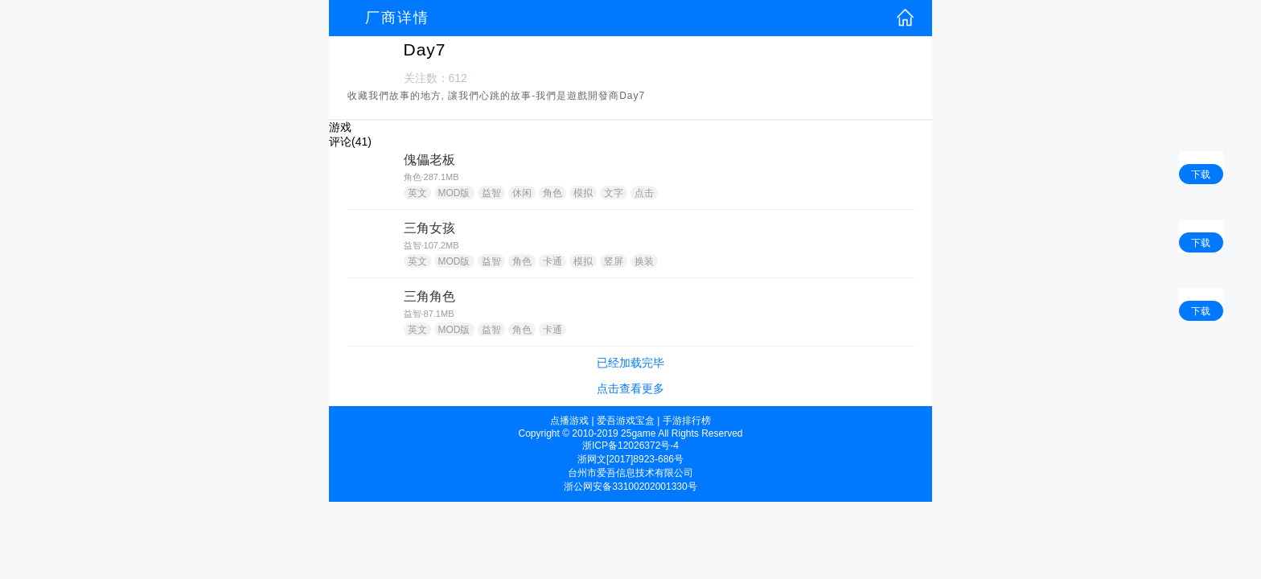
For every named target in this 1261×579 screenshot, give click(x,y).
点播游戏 (569, 420)
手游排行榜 (687, 420)
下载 (1200, 174)
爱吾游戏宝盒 (626, 420)
